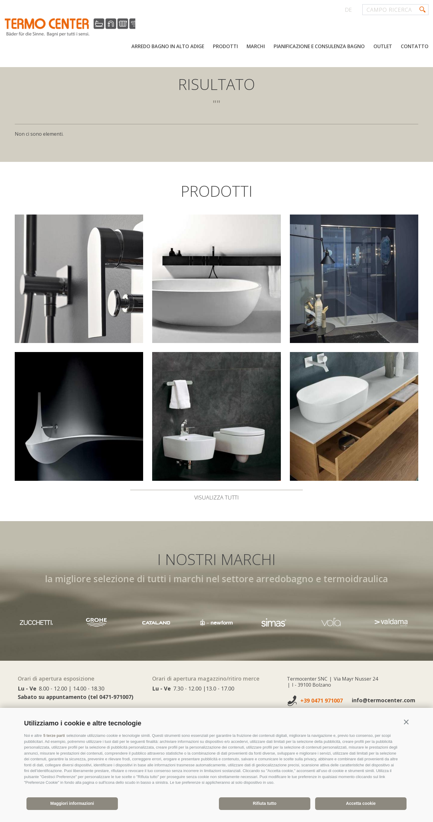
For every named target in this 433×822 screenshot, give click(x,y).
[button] (406, 722)
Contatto (414, 47)
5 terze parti (54, 735)
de (348, 9)
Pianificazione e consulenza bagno (319, 47)
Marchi (256, 47)
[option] (216, 622)
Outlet (382, 47)
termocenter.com (77, 28)
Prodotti (225, 47)
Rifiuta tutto (265, 803)
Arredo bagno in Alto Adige (167, 47)
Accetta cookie (361, 803)
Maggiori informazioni (72, 803)
